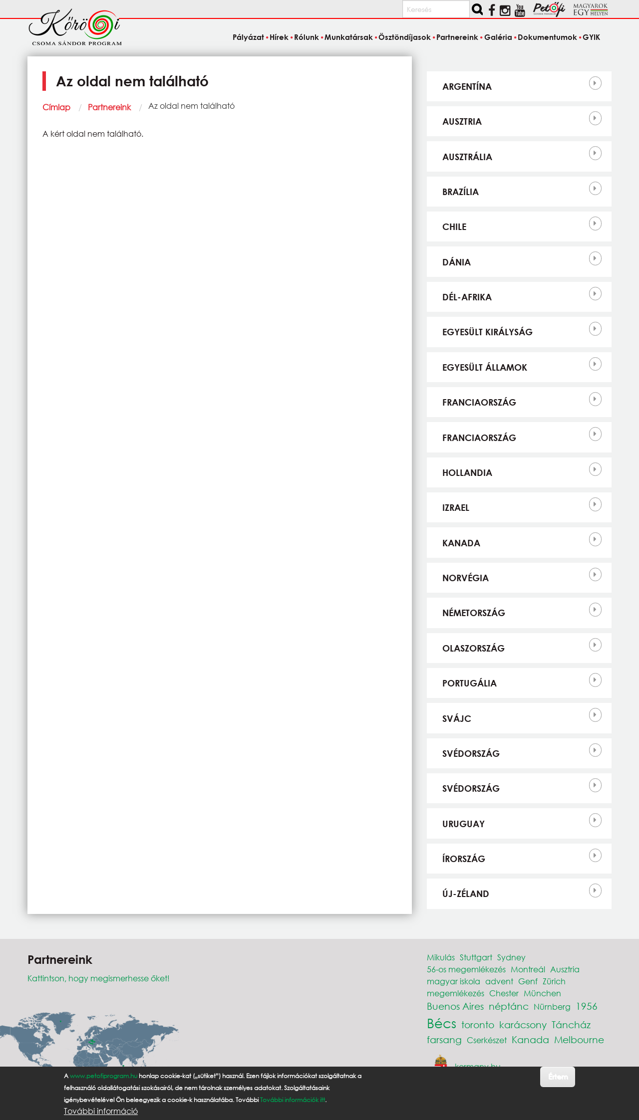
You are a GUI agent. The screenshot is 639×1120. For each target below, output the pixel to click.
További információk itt (292, 1104)
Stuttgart (476, 957)
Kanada (461, 542)
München (542, 993)
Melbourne (579, 1039)
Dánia (456, 261)
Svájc (456, 718)
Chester (504, 993)
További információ (101, 1115)
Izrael (455, 507)
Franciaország (479, 402)
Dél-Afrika (467, 296)
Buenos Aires (455, 1006)
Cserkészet (487, 1040)
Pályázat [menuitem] (248, 36)
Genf (528, 981)
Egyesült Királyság (487, 331)
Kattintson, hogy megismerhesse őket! (98, 978)
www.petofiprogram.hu (103, 1080)
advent (499, 981)
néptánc (509, 1006)
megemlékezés (455, 993)
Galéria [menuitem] (498, 36)
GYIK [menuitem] (591, 36)
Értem (558, 1081)
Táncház (571, 1024)
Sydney (511, 957)
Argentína (467, 86)
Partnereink (109, 107)
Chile (454, 226)
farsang (444, 1039)
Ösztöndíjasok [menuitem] (404, 36)
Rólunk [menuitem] (306, 36)
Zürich (554, 981)
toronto (477, 1024)
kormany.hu (478, 1066)
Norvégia (465, 577)
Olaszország (473, 648)
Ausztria (462, 121)
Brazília (460, 191)
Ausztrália (467, 156)
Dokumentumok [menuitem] (547, 36)
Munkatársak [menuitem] (348, 36)
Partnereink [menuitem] (457, 36)
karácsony (523, 1024)
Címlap (56, 107)
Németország (473, 612)
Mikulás (441, 957)
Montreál (528, 969)
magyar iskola (453, 981)
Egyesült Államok (484, 367)
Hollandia (467, 472)
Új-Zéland (465, 893)
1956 (587, 1006)
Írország (463, 858)
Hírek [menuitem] (279, 36)
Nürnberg (552, 1006)
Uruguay (463, 823)
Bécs (441, 1023)
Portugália (469, 682)
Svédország (471, 753)
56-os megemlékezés (466, 969)
